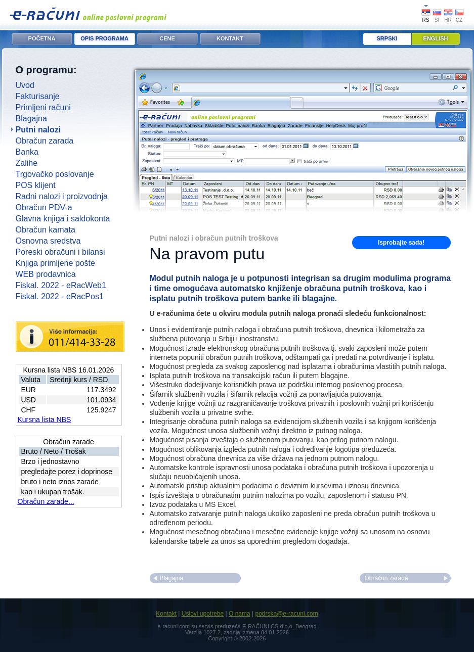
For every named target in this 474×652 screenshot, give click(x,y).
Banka (27, 152)
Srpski (387, 38)
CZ (459, 20)
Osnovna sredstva (48, 241)
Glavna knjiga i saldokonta (63, 218)
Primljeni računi (43, 107)
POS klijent (36, 185)
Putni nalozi (38, 129)
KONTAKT (230, 38)
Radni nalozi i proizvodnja (62, 196)
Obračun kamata (45, 229)
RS (425, 20)
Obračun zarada (45, 140)
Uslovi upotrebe (203, 613)
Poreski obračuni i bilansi (60, 252)
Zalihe (27, 163)
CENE (167, 38)
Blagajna (31, 118)
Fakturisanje (38, 96)
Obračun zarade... (46, 501)
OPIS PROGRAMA (104, 38)
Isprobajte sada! (401, 242)
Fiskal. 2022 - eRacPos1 (60, 296)
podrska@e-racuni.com (286, 613)
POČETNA (42, 38)
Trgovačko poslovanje (55, 174)
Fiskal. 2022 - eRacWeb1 (61, 285)
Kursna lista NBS (44, 419)
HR (447, 20)
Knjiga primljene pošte (55, 263)
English (435, 38)
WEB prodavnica (46, 274)
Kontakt (166, 613)
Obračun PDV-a (44, 207)
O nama (239, 613)
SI (437, 20)
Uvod (25, 85)
